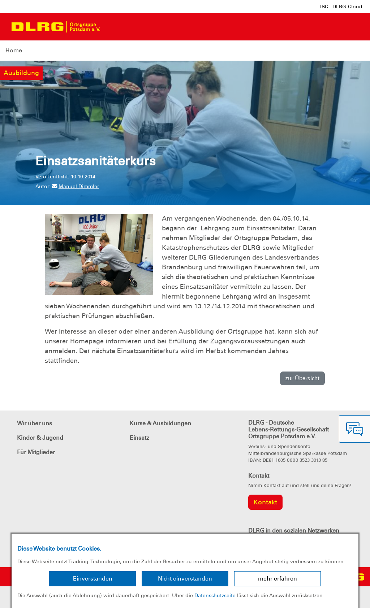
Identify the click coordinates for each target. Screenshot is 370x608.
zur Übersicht (302, 378)
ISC (324, 6)
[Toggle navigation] (112, 26)
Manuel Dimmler (75, 186)
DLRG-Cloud (347, 6)
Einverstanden (92, 578)
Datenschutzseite (215, 595)
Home (13, 50)
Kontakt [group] (265, 502)
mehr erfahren (277, 578)
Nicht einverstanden (185, 578)
